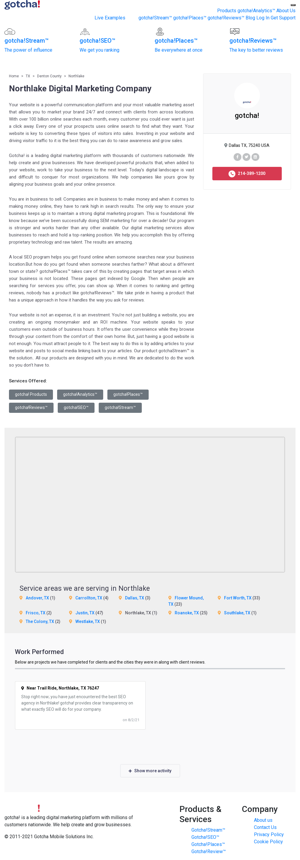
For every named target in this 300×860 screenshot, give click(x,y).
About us (263, 820)
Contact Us (265, 827)
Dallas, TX (134, 598)
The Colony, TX (40, 621)
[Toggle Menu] (293, 5)
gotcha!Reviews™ (226, 18)
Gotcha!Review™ (208, 851)
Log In (262, 18)
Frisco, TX (35, 612)
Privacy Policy (269, 834)
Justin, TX (85, 612)
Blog (250, 18)
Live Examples (110, 18)
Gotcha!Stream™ (208, 830)
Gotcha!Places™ (208, 844)
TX (28, 76)
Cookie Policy (268, 841)
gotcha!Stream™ (155, 18)
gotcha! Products (31, 394)
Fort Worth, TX (238, 598)
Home (14, 76)
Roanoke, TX (187, 612)
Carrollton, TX (88, 598)
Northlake (76, 76)
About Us (286, 10)
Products (226, 10)
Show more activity (150, 770)
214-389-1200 (247, 173)
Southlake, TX (237, 612)
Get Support (283, 18)
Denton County (49, 76)
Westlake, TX (87, 621)
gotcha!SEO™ (76, 407)
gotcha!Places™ (189, 18)
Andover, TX (37, 598)
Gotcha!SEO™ (205, 837)
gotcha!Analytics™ (256, 10)
